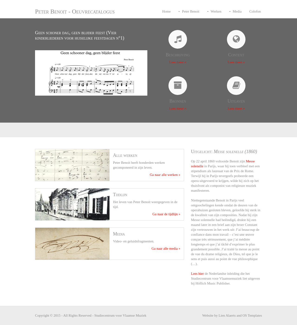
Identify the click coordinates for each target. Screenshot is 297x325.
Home (166, 11)
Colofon (255, 11)
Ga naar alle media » (166, 248)
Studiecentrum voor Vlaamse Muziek (120, 315)
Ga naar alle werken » (165, 175)
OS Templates (252, 315)
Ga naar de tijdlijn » (166, 214)
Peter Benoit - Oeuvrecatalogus (75, 11)
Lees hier (197, 273)
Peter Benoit (190, 11)
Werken (216, 11)
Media (237, 11)
